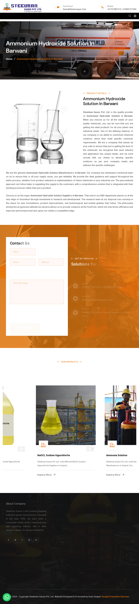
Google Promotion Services (115, 596)
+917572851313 (114, 9)
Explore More (16, 474)
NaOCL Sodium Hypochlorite (92, 455)
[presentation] (30, 312)
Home (9, 59)
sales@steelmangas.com (74, 9)
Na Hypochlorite (16, 455)
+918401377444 (129, 9)
